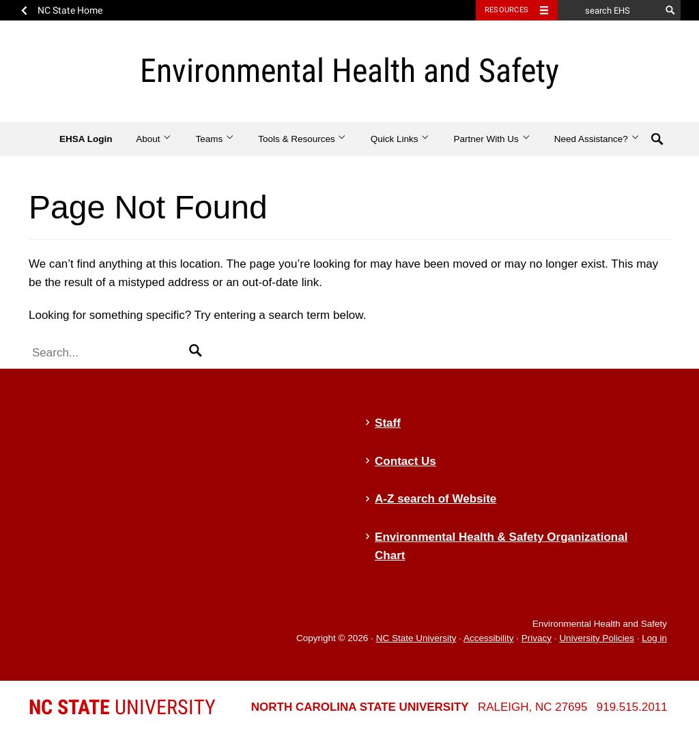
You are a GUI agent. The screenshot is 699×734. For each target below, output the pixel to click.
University (122, 707)
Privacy (537, 638)
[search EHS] (609, 10)
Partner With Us (491, 139)
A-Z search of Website (435, 498)
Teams (214, 139)
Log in (654, 638)
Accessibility (488, 638)
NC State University (416, 638)
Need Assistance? (597, 139)
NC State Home (70, 10)
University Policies (596, 638)
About (154, 139)
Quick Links (400, 139)
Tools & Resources (302, 139)
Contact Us (405, 461)
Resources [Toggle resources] (506, 9)
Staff (388, 423)
